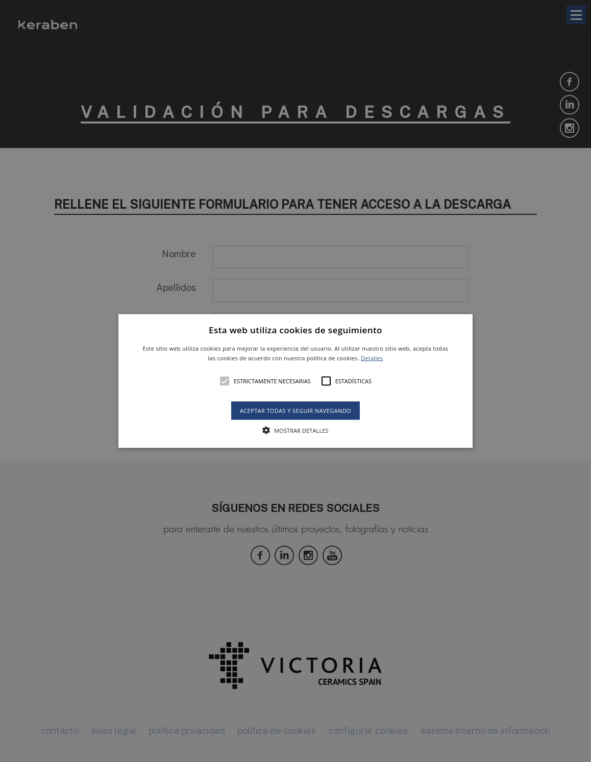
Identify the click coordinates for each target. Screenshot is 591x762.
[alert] (295, 381)
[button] (295, 381)
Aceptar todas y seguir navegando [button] (295, 410)
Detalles (372, 358)
